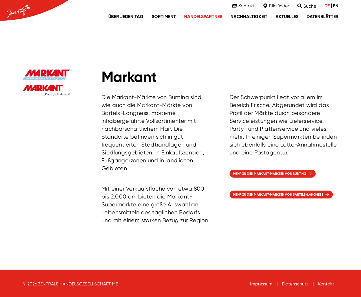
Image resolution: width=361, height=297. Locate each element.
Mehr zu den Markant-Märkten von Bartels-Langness (278, 194)
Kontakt (326, 284)
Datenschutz (295, 284)
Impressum (261, 284)
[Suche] (306, 6)
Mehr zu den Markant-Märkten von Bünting (269, 174)
